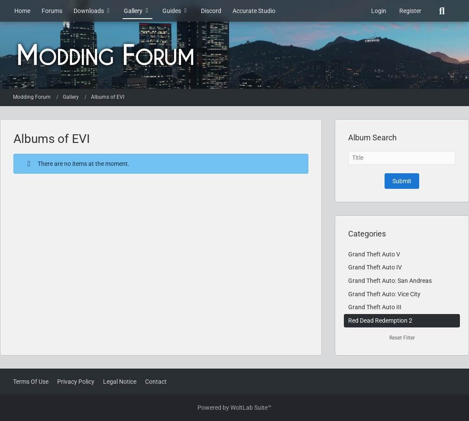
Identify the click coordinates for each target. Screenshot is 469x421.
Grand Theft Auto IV (375, 267)
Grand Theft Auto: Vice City (384, 294)
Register (410, 10)
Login (378, 10)
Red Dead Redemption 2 (380, 320)
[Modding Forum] (234, 55)
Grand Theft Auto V (374, 254)
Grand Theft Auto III (374, 307)
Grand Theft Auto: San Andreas (390, 280)
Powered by (234, 407)
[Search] (442, 11)
